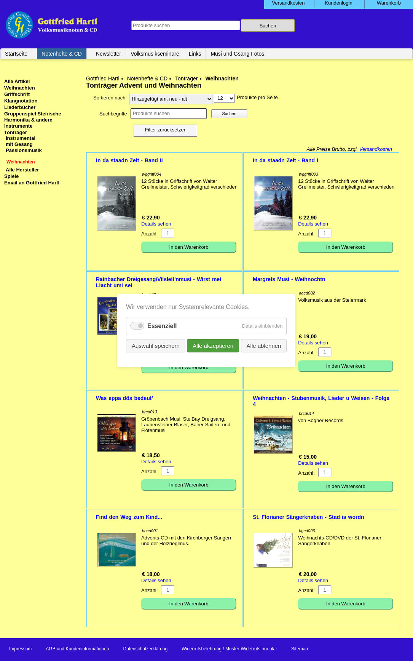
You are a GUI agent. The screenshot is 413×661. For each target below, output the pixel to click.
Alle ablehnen (264, 346)
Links (195, 54)
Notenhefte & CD (61, 54)
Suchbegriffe (113, 114)
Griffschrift (17, 94)
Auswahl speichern (156, 346)
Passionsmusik (24, 150)
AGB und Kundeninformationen (77, 648)
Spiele (11, 176)
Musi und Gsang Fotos (237, 54)
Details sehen (156, 224)
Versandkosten (375, 149)
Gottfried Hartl (103, 78)
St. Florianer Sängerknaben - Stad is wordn (308, 517)
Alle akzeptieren (213, 346)
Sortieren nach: (110, 98)
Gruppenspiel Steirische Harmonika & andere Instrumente (32, 120)
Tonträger (186, 78)
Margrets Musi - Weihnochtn (289, 279)
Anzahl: (149, 234)
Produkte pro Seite (257, 97)
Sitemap (299, 648)
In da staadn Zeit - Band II (129, 160)
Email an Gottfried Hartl (31, 183)
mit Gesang (19, 144)
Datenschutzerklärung (145, 648)
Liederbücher (19, 107)
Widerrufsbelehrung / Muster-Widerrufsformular (229, 648)
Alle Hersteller (22, 170)
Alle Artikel (17, 81)
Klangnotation (20, 101)
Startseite (16, 54)
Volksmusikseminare (155, 54)
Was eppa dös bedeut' (124, 398)
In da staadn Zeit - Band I (285, 160)
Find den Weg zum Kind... (129, 517)
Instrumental (20, 138)
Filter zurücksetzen (166, 130)
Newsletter (108, 54)
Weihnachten (19, 88)
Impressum (20, 648)
